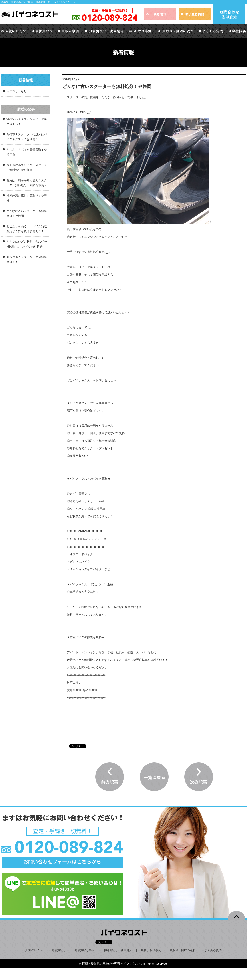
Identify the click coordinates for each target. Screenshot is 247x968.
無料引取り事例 (151, 950)
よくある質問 (213, 950)
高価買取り (58, 950)
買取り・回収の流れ (183, 950)
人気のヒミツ (34, 950)
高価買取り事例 (84, 950)
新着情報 (26, 80)
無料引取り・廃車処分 (117, 950)
